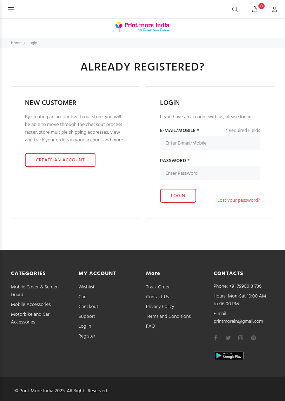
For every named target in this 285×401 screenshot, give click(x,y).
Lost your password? (238, 200)
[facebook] (215, 337)
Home (16, 43)
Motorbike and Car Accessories (30, 318)
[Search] (235, 10)
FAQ (150, 326)
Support (87, 317)
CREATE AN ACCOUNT (60, 160)
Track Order (158, 287)
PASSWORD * (175, 161)
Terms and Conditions (168, 317)
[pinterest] (253, 337)
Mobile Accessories (31, 305)
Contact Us (157, 297)
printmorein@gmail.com (238, 322)
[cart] (254, 10)
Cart (83, 297)
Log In (85, 326)
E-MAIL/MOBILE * (179, 131)
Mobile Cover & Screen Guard (35, 291)
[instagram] (240, 337)
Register (87, 336)
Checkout (89, 307)
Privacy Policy (160, 307)
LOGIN (178, 196)
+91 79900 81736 (245, 286)
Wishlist (87, 287)
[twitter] (228, 337)
